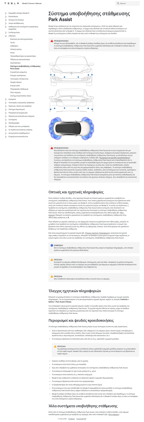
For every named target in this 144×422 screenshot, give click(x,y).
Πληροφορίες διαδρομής (19, 89)
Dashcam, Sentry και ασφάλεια (20, 106)
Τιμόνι (12, 42)
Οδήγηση (12, 36)
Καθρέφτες (14, 46)
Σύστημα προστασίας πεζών (20, 96)
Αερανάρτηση (15, 63)
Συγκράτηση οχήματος (18, 72)
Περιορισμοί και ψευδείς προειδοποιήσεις (114, 158)
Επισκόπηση (13, 16)
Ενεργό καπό (15, 86)
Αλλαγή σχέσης (16, 49)
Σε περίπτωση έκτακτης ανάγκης (20, 130)
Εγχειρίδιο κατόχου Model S (19, 13)
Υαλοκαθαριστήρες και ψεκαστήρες (23, 56)
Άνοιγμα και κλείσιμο (16, 20)
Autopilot (12, 99)
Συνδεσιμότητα (14, 32)
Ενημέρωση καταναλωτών (18, 136)
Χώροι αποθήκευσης (16, 23)
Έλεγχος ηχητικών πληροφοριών (97, 233)
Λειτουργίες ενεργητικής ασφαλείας (21, 103)
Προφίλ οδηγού (16, 82)
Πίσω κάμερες (113, 414)
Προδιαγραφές (14, 123)
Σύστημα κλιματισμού (17, 109)
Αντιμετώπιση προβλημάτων (19, 133)
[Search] (127, 3)
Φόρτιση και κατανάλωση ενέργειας (21, 116)
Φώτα (12, 53)
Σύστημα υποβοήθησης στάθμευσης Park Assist (25, 67)
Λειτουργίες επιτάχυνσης (19, 79)
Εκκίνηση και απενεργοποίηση (21, 39)
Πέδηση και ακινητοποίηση (20, 59)
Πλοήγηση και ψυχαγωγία (18, 113)
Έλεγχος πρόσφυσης (18, 75)
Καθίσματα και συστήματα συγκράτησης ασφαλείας (23, 28)
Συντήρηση (13, 120)
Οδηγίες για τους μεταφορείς (19, 126)
